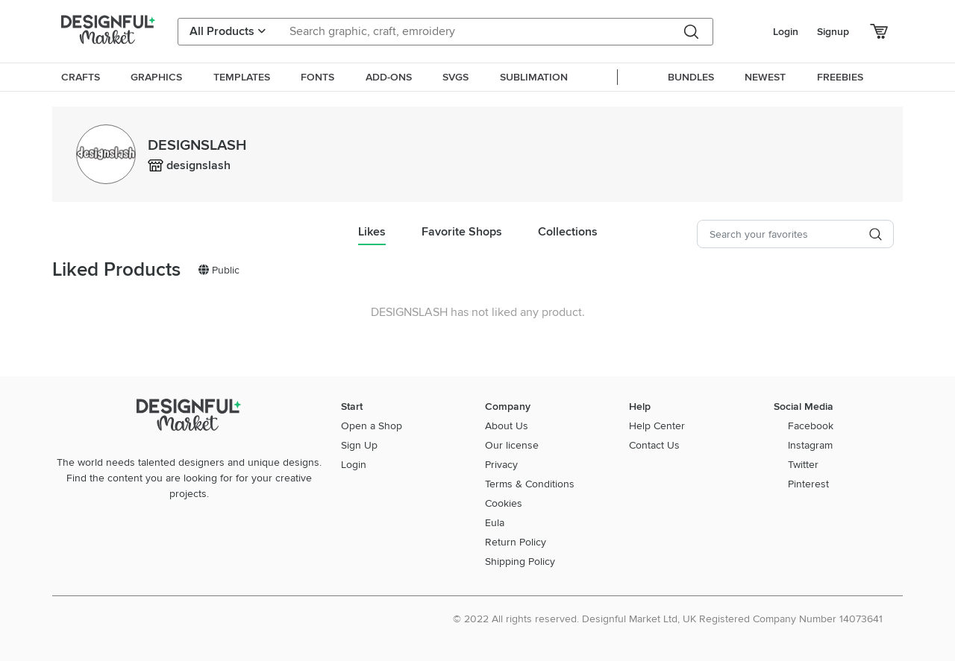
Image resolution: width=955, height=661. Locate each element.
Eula (494, 522)
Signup (833, 31)
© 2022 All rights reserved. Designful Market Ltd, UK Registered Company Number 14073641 (668, 619)
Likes (372, 231)
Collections (568, 231)
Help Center (657, 426)
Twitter (803, 464)
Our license (512, 445)
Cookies (503, 503)
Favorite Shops (462, 231)
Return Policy (515, 542)
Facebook (810, 426)
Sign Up (359, 445)
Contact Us (654, 445)
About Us (506, 426)
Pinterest (808, 484)
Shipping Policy (520, 561)
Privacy (501, 464)
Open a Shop (371, 426)
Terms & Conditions (529, 484)
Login (785, 31)
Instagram (810, 445)
